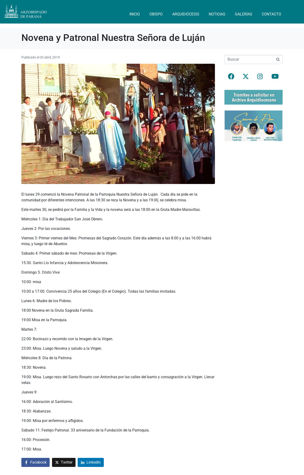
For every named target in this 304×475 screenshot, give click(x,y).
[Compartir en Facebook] (35, 462)
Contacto (271, 14)
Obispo (156, 14)
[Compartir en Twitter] (64, 462)
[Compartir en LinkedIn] (91, 462)
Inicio (134, 14)
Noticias (217, 14)
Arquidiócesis (185, 14)
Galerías (243, 14)
